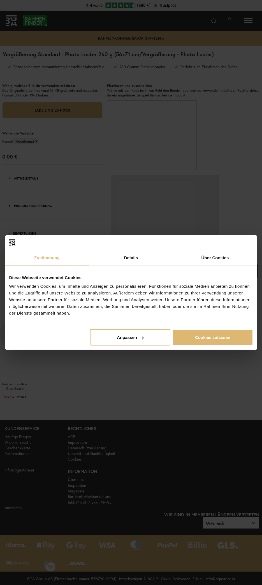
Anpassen (130, 337)
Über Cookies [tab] (215, 257)
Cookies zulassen (212, 337)
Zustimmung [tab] (47, 257)
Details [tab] (131, 257)
